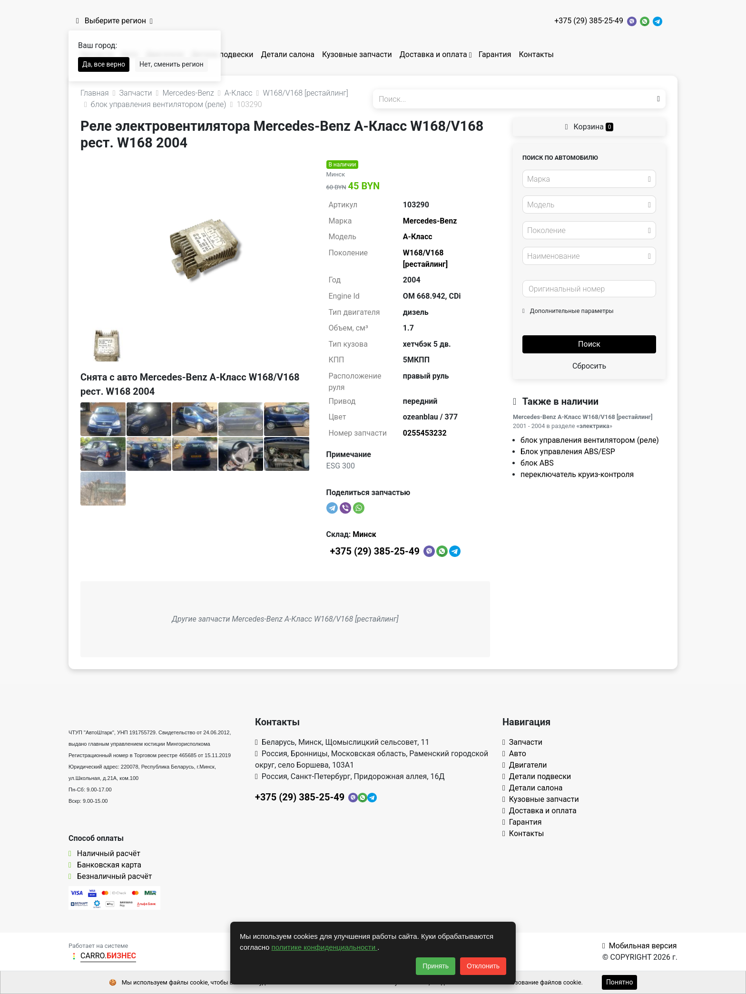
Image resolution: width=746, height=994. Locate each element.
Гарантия (495, 54)
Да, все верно (103, 64)
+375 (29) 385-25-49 (588, 20)
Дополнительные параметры (568, 310)
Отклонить (483, 966)
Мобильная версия (639, 945)
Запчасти (522, 742)
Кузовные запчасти (357, 54)
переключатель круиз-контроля (577, 474)
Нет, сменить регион (171, 64)
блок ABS (537, 463)
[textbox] (586, 179)
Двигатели (524, 765)
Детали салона (287, 54)
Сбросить (589, 365)
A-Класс (417, 236)
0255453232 (425, 433)
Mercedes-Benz (430, 220)
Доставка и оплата (433, 54)
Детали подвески (222, 54)
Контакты (536, 54)
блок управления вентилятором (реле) (589, 440)
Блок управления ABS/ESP (567, 451)
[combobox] (589, 178)
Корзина (589, 126)
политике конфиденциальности (325, 947)
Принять (435, 966)
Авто (514, 753)
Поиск (589, 344)
